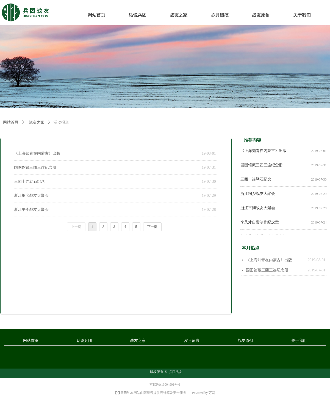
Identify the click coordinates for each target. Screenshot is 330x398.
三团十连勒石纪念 (29, 181)
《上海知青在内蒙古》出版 (37, 153)
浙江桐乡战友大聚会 (31, 195)
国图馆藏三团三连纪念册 (35, 167)
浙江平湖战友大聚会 (31, 210)
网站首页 (10, 122)
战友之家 (36, 122)
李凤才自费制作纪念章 (259, 223)
